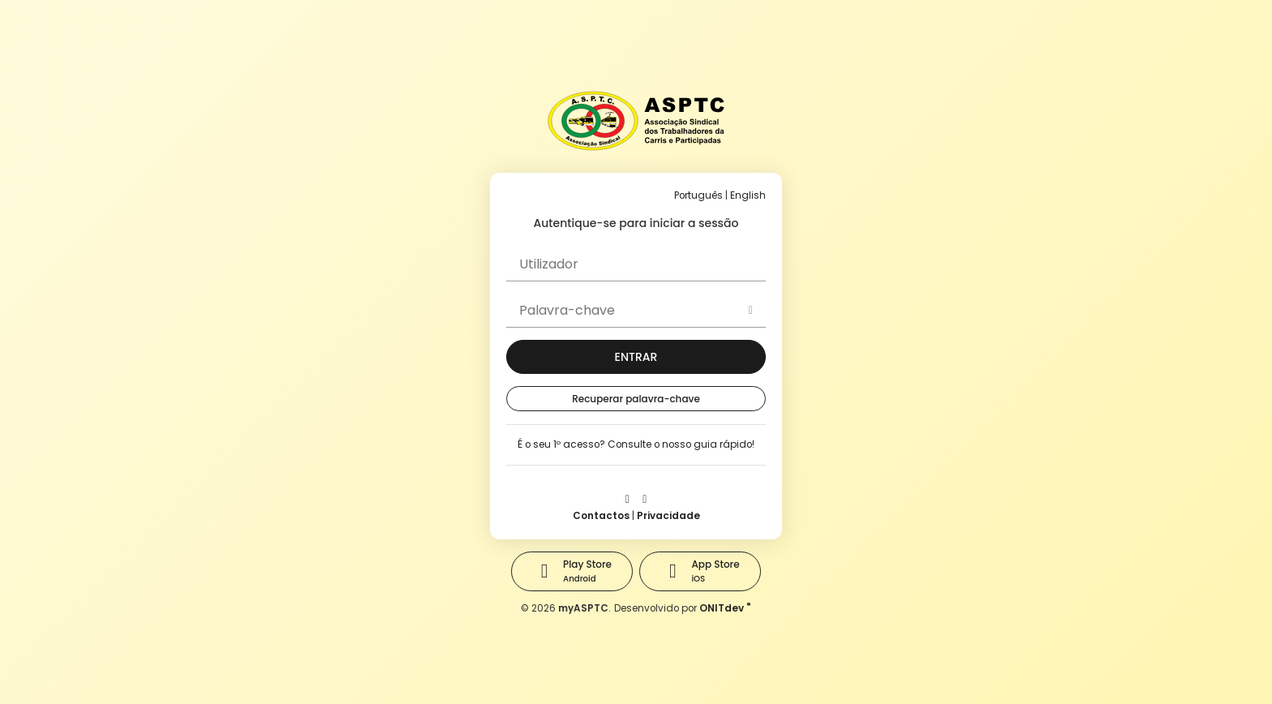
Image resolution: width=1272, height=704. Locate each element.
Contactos (601, 515)
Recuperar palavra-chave (636, 399)
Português (698, 195)
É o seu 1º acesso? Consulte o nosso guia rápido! (636, 444)
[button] (636, 357)
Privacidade (668, 515)
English (748, 195)
